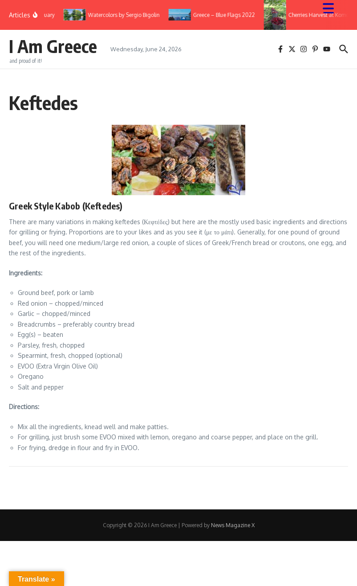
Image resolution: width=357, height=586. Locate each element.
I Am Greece (53, 46)
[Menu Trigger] (333, 7)
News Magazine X (233, 525)
